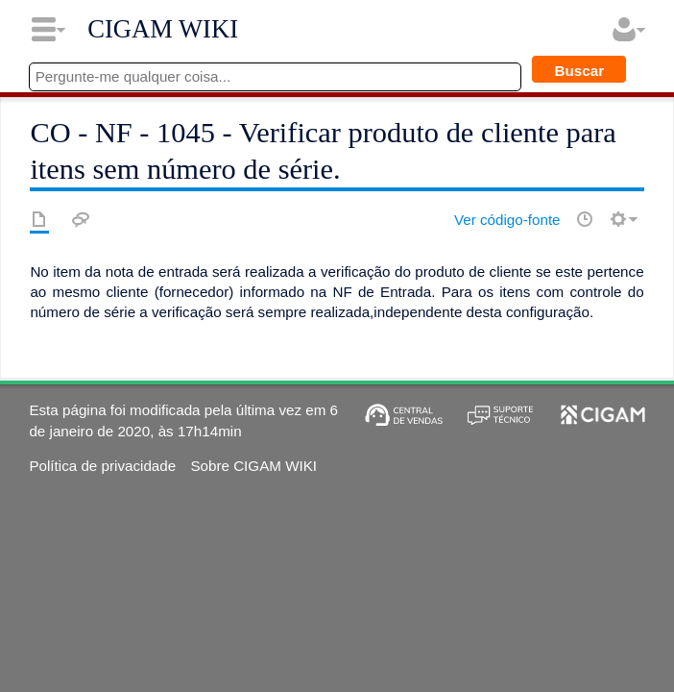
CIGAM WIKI (162, 28)
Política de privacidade (102, 465)
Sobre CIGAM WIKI (253, 465)
